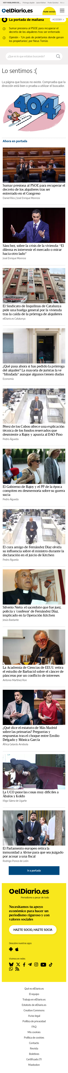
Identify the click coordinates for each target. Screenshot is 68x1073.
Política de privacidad (34, 1021)
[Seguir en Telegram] (30, 964)
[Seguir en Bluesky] (11, 964)
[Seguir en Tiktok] (51, 965)
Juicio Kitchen (41, 3)
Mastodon (34, 1064)
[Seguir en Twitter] (18, 964)
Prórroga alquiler (29, 3)
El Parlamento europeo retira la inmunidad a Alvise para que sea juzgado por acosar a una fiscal (33, 852)
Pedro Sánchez (53, 3)
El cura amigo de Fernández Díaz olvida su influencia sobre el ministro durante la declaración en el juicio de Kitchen (33, 551)
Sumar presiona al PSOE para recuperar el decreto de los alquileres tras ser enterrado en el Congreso (34, 189)
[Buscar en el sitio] (30, 56)
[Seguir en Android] (11, 949)
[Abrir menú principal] (62, 10)
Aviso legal (34, 1015)
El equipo (34, 994)
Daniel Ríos (9, 198)
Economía (8, 378)
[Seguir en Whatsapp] (11, 969)
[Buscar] (58, 56)
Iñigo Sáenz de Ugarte (15, 800)
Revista (34, 1048)
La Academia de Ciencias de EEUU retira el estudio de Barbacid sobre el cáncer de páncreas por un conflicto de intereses (33, 671)
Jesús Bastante (11, 619)
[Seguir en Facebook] (24, 965)
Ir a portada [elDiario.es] (34, 870)
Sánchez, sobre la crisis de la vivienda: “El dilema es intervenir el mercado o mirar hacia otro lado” (33, 250)
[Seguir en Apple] (16, 949)
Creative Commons (34, 1010)
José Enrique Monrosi (28, 198)
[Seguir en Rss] (17, 969)
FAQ (34, 1026)
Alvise (62, 3)
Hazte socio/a (49, 12)
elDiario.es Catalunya (14, 318)
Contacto (34, 1043)
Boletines (34, 1053)
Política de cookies (34, 1037)
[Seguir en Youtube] (43, 965)
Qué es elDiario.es (34, 988)
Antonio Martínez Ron (15, 680)
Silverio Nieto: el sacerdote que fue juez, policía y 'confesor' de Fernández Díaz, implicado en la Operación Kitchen (32, 611)
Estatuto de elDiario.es (34, 1004)
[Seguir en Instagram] (36, 964)
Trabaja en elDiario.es (34, 999)
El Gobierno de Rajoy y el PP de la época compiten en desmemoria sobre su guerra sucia (34, 491)
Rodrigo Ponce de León (15, 860)
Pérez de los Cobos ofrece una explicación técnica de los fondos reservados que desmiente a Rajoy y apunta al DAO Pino (33, 430)
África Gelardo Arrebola (15, 744)
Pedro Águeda (10, 439)
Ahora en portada (15, 141)
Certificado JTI (34, 1059)
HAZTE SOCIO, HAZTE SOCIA (32, 930)
